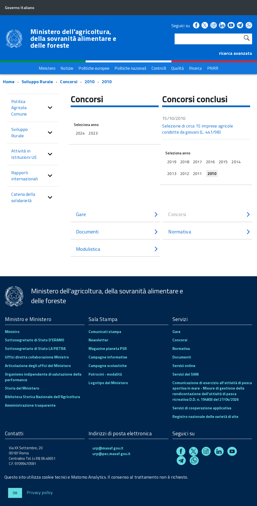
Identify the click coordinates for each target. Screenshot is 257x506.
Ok (15, 493)
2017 (197, 162)
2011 (197, 173)
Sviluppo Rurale (37, 81)
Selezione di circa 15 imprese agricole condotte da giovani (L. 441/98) (197, 129)
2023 (93, 133)
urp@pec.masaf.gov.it (111, 454)
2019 (171, 162)
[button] (50, 108)
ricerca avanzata (235, 53)
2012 (184, 173)
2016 (210, 162)
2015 (223, 162)
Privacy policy (40, 492)
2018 (184, 162)
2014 (235, 162)
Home (8, 81)
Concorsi (68, 81)
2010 (90, 81)
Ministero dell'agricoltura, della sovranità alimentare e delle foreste (73, 38)
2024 (80, 133)
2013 (171, 173)
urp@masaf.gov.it (107, 448)
